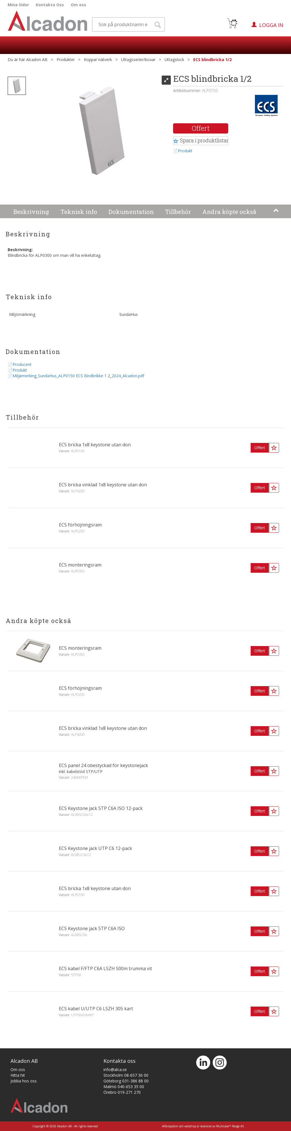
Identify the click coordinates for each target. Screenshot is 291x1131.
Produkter (66, 59)
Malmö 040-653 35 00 (123, 1086)
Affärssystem (170, 1126)
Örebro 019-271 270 (122, 1092)
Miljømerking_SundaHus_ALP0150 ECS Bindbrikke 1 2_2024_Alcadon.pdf (78, 375)
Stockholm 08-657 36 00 (125, 1075)
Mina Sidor (18, 4)
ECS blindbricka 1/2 (212, 59)
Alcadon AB (36, 59)
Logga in (271, 25)
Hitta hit (18, 1075)
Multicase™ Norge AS (230, 1126)
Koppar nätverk (98, 59)
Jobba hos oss (24, 1081)
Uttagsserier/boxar (138, 59)
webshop (190, 1126)
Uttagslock (174, 59)
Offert (201, 128)
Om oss (78, 4)
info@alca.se (115, 1069)
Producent (22, 364)
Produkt (185, 150)
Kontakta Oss (50, 4)
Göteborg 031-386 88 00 (126, 1081)
